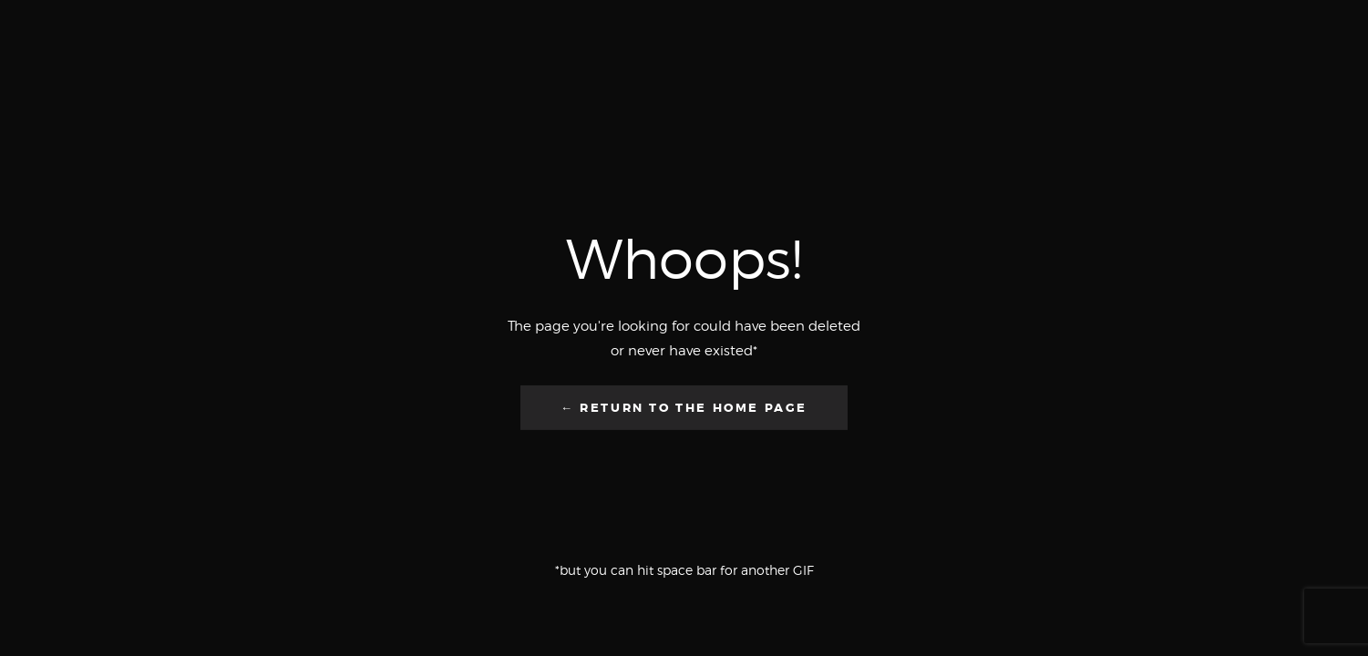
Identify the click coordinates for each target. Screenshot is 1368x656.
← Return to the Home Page (684, 407)
